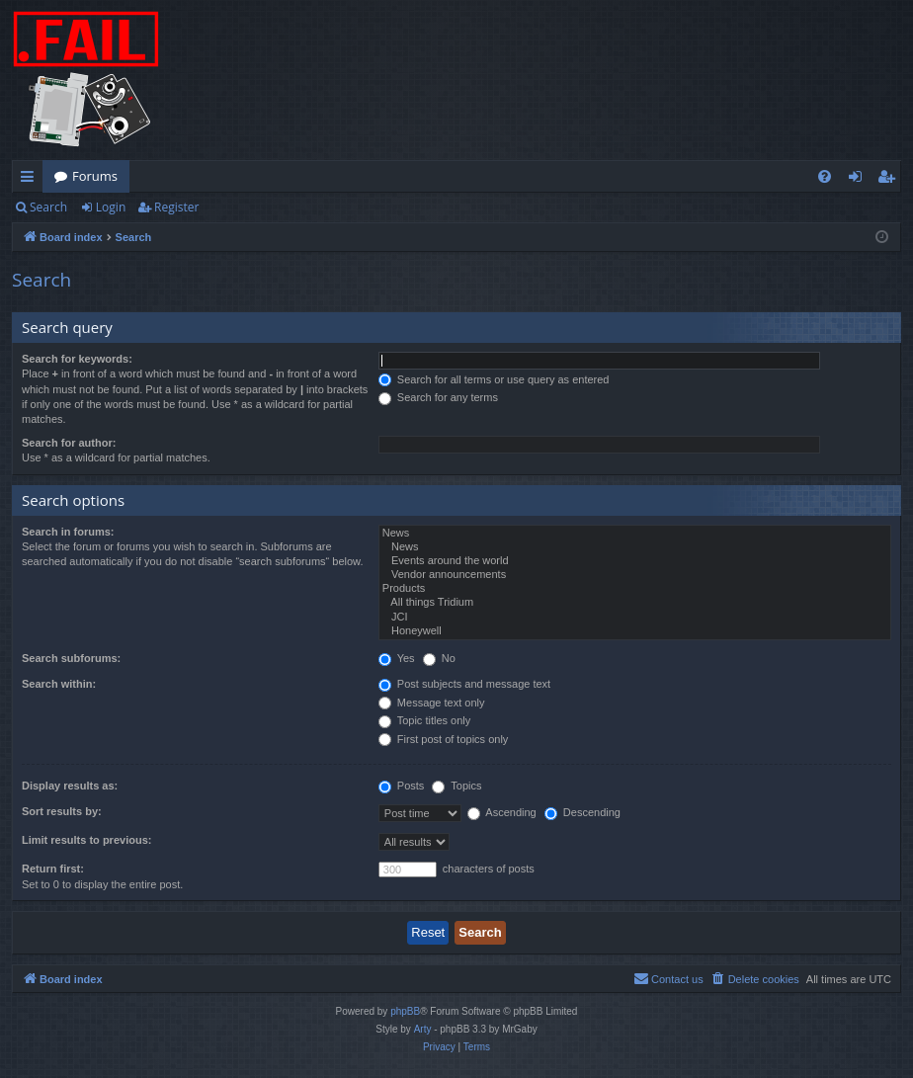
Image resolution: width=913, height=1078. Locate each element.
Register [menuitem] (890, 180)
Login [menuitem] (859, 180)
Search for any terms (438, 397)
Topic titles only (424, 720)
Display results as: (70, 785)
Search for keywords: (77, 359)
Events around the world (634, 561)
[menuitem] (824, 176)
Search (48, 207)
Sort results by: (62, 811)
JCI (634, 617)
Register (176, 207)
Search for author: (69, 443)
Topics (456, 785)
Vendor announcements (634, 575)
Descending (582, 812)
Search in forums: (68, 532)
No (439, 658)
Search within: (59, 684)
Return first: (53, 868)
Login (110, 207)
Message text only (431, 702)
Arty (423, 1029)
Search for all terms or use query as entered (494, 379)
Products (634, 589)
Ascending (502, 812)
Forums (95, 176)
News (634, 533)
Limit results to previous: (86, 840)
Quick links (31, 180)
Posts (401, 785)
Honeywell (634, 631)
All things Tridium (634, 603)
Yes (396, 658)
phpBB (405, 1011)
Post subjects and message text (464, 684)
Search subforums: (71, 658)
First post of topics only (443, 739)
